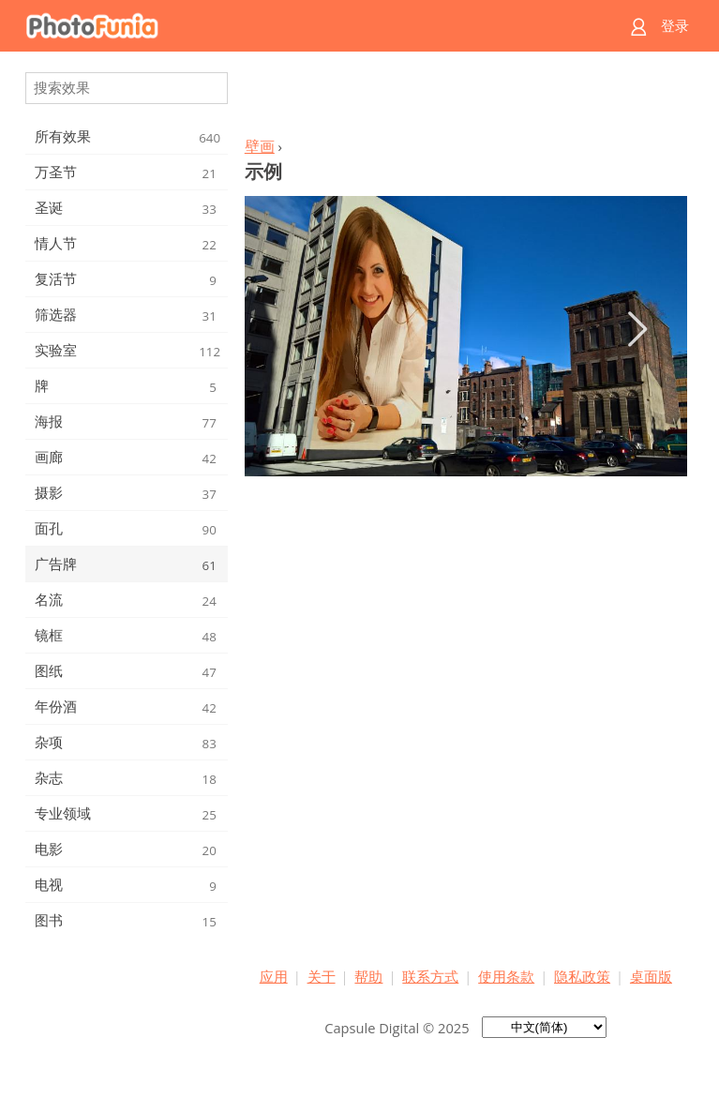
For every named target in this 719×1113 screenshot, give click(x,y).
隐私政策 (582, 976)
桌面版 (651, 976)
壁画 (260, 146)
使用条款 (506, 976)
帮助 (368, 976)
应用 (274, 976)
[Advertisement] (466, 99)
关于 (321, 976)
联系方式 (430, 976)
